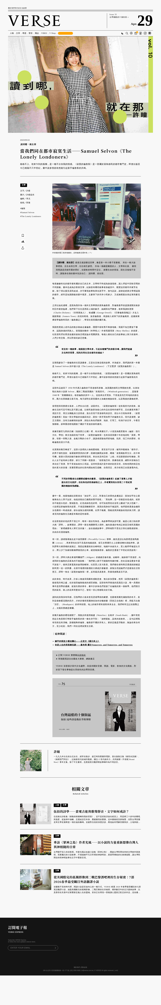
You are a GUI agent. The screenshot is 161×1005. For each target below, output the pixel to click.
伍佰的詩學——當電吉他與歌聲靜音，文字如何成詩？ (91, 811)
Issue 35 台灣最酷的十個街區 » (119, 16)
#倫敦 (22, 208)
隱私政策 (84, 967)
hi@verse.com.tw (87, 970)
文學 (24, 185)
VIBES (44, 33)
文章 (18, 33)
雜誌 (37, 33)
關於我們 (77, 967)
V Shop (52, 33)
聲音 (31, 33)
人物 (12, 33)
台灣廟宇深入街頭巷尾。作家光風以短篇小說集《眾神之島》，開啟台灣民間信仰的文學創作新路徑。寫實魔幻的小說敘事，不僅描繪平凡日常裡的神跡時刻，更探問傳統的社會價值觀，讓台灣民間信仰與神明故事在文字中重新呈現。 (97, 855)
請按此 (82, 655)
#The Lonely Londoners (30, 216)
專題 (24, 33)
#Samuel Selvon (27, 212)
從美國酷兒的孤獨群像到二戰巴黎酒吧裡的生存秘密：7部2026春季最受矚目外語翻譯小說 (94, 879)
